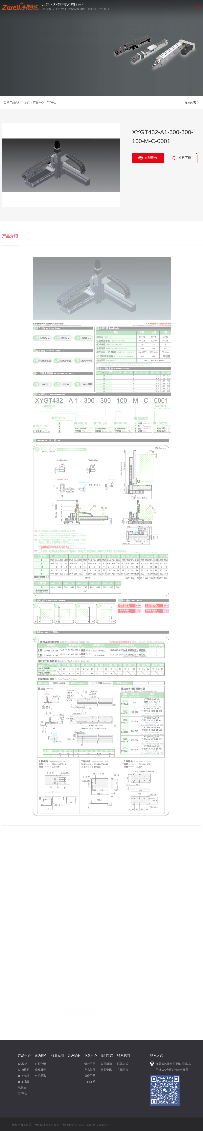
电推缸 (22, 1087)
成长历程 (40, 1069)
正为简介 (41, 1055)
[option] (101, 48)
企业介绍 (40, 1063)
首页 (27, 102)
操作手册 (89, 1075)
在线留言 (122, 1069)
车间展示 (40, 1075)
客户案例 (74, 1055)
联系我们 (123, 1055)
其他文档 (89, 1081)
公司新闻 (106, 1063)
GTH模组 (24, 1069)
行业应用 (57, 1055)
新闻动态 (107, 1055)
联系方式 (122, 1063)
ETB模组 (23, 1081)
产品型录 (89, 1069)
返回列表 (190, 102)
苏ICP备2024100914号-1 (94, 1124)
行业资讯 (106, 1069)
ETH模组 (23, 1075)
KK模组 (22, 1063)
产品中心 (38, 102)
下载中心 (90, 1055)
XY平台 (51, 102)
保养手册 (89, 1063)
